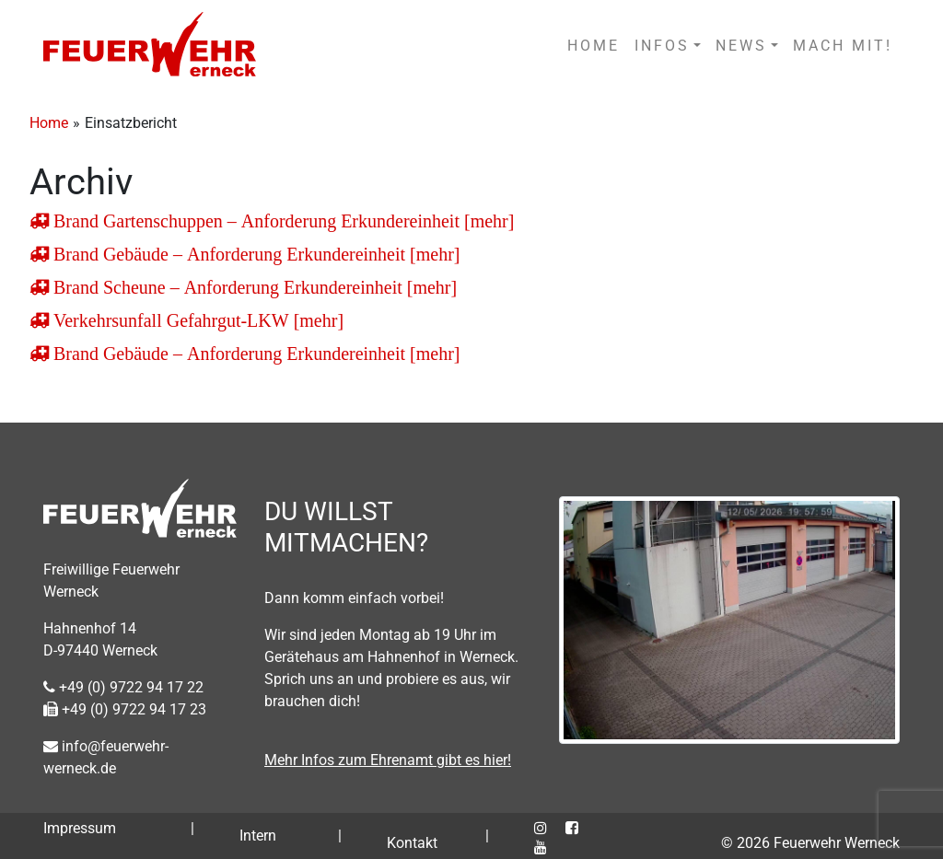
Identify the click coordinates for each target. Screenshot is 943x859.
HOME (593, 45)
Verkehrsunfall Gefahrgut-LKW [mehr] (196, 320)
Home (48, 123)
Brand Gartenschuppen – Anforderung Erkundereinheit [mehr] (281, 221)
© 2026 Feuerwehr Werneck (810, 843)
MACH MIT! (842, 45)
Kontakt (412, 843)
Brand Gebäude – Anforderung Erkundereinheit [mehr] (254, 254)
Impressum (79, 828)
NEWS (741, 45)
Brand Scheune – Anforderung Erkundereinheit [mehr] (253, 287)
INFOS (662, 45)
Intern (257, 835)
